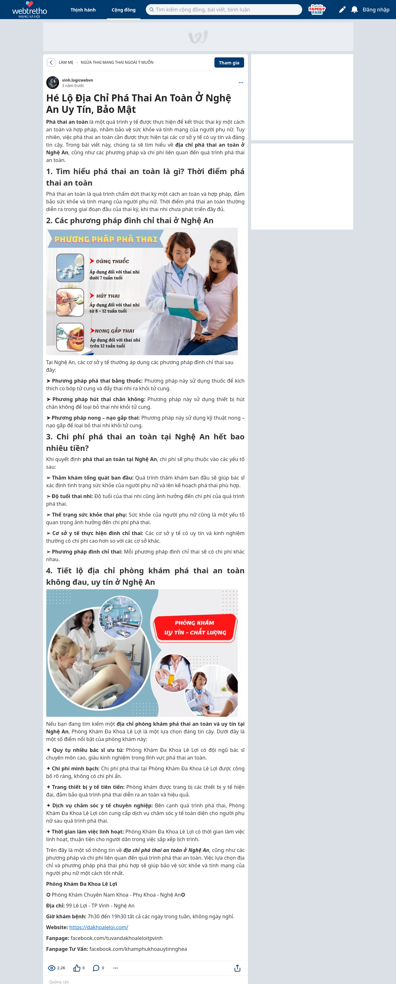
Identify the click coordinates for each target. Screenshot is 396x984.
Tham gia (229, 63)
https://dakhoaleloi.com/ (98, 927)
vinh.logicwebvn (77, 80)
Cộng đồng (124, 10)
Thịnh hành (83, 10)
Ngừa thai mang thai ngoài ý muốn (117, 62)
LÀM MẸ (66, 62)
